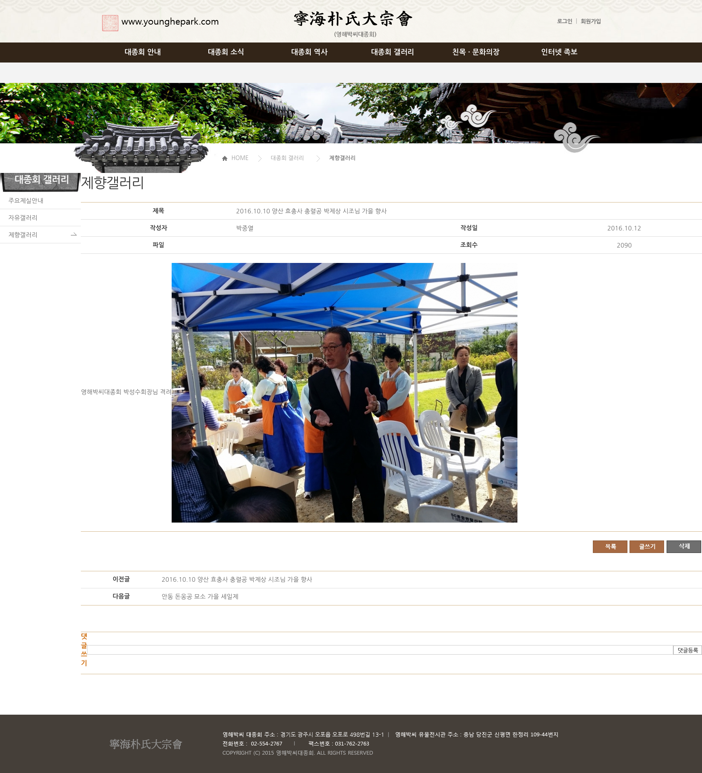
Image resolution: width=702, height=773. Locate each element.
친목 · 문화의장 (476, 52)
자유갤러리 (22, 218)
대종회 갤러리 (393, 52)
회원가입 (591, 21)
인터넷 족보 (559, 52)
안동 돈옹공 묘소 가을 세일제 (200, 596)
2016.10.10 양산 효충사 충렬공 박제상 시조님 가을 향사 (237, 579)
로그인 (564, 21)
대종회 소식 (226, 52)
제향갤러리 (22, 235)
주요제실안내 (25, 201)
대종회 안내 (143, 52)
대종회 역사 (309, 52)
